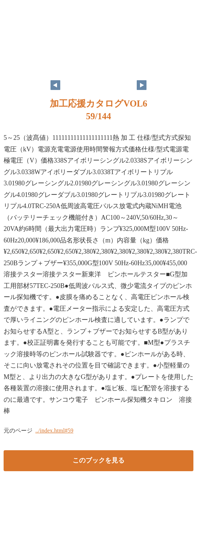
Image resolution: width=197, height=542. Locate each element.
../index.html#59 (54, 430)
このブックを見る (98, 460)
